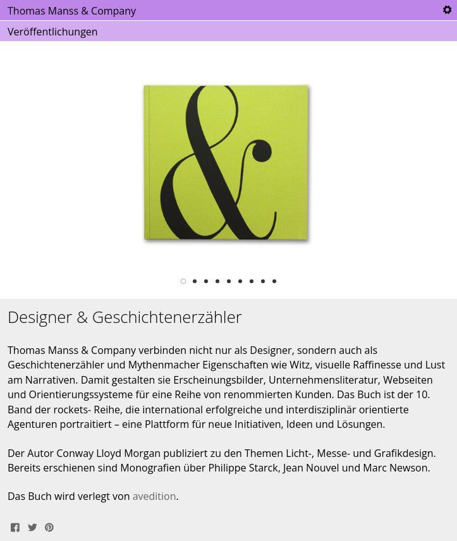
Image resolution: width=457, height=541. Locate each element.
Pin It (49, 525)
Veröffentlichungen (53, 32)
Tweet (32, 525)
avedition (154, 496)
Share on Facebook (15, 525)
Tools (447, 10)
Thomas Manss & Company (72, 11)
